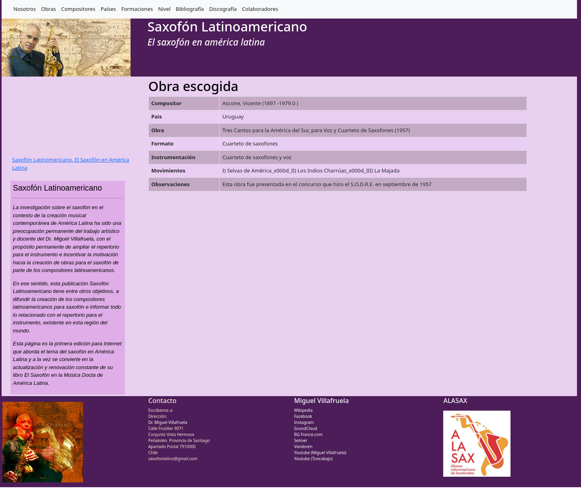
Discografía (223, 8)
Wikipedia (303, 410)
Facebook (303, 416)
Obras (48, 8)
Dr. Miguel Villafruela (167, 422)
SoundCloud (305, 428)
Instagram (304, 422)
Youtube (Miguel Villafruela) (320, 452)
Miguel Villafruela (321, 400)
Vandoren (303, 446)
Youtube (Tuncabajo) (313, 458)
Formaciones (137, 8)
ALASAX (455, 400)
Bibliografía (190, 8)
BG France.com (308, 434)
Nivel (164, 8)
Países (108, 8)
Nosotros (24, 8)
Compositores (78, 8)
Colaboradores (260, 8)
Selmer (300, 440)
